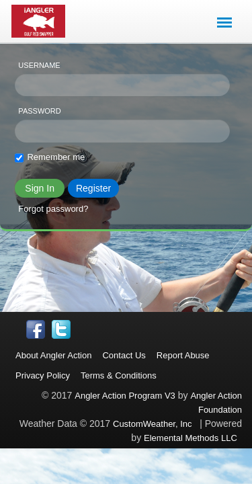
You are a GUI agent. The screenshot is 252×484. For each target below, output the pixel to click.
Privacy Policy (42, 375)
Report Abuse (183, 355)
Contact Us (123, 355)
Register (93, 188)
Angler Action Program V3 (125, 396)
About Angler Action (53, 355)
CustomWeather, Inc (152, 424)
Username (39, 65)
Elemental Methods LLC (193, 438)
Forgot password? (53, 209)
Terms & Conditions (119, 375)
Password (39, 111)
